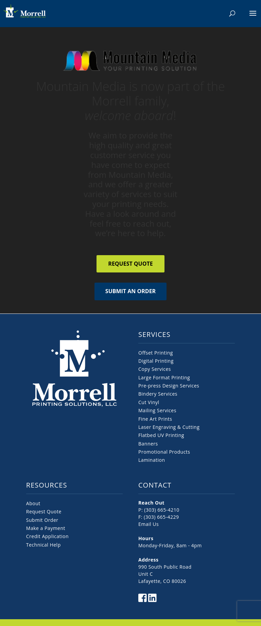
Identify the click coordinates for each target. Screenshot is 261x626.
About (33, 503)
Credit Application (47, 536)
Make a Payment (45, 528)
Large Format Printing (164, 377)
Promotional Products (164, 452)
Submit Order (42, 520)
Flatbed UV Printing (161, 435)
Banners (148, 443)
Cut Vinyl (148, 402)
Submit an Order (130, 291)
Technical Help (43, 545)
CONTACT (155, 485)
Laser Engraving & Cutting (168, 427)
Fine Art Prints (155, 419)
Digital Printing (156, 361)
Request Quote (130, 263)
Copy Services (154, 369)
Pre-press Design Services (168, 385)
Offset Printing (155, 352)
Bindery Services (157, 394)
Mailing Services (157, 410)
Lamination (151, 460)
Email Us (148, 524)
